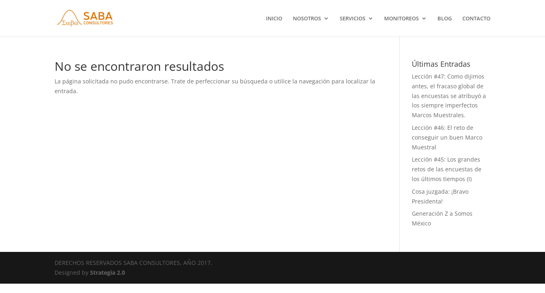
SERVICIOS (352, 18)
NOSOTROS (307, 18)
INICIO (274, 18)
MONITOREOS (401, 18)
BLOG (444, 18)
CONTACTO (476, 18)
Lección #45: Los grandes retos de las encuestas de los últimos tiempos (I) (446, 169)
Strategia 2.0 (107, 272)
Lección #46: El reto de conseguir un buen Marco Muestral (447, 137)
